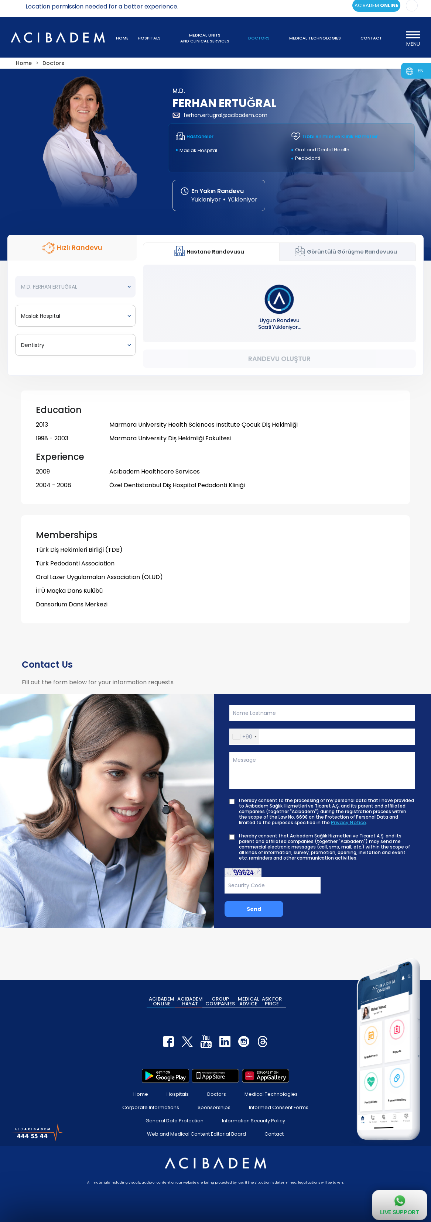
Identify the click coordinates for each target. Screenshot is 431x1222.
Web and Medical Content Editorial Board (196, 1133)
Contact (274, 1133)
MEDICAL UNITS (204, 38)
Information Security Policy (253, 1120)
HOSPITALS (149, 38)
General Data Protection (174, 1120)
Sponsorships (214, 1107)
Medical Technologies (271, 1094)
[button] (244, 736)
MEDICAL (248, 1001)
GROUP (220, 1001)
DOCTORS (259, 38)
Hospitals (178, 1094)
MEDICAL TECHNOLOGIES (315, 38)
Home (140, 1094)
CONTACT (371, 38)
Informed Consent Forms (278, 1107)
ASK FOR (272, 1001)
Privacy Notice (348, 823)
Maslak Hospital (198, 150)
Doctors (216, 1094)
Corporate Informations (150, 1107)
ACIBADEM (161, 1001)
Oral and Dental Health (322, 149)
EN (421, 70)
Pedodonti (307, 158)
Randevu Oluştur (279, 358)
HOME (122, 38)
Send (254, 909)
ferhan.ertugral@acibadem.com (219, 115)
